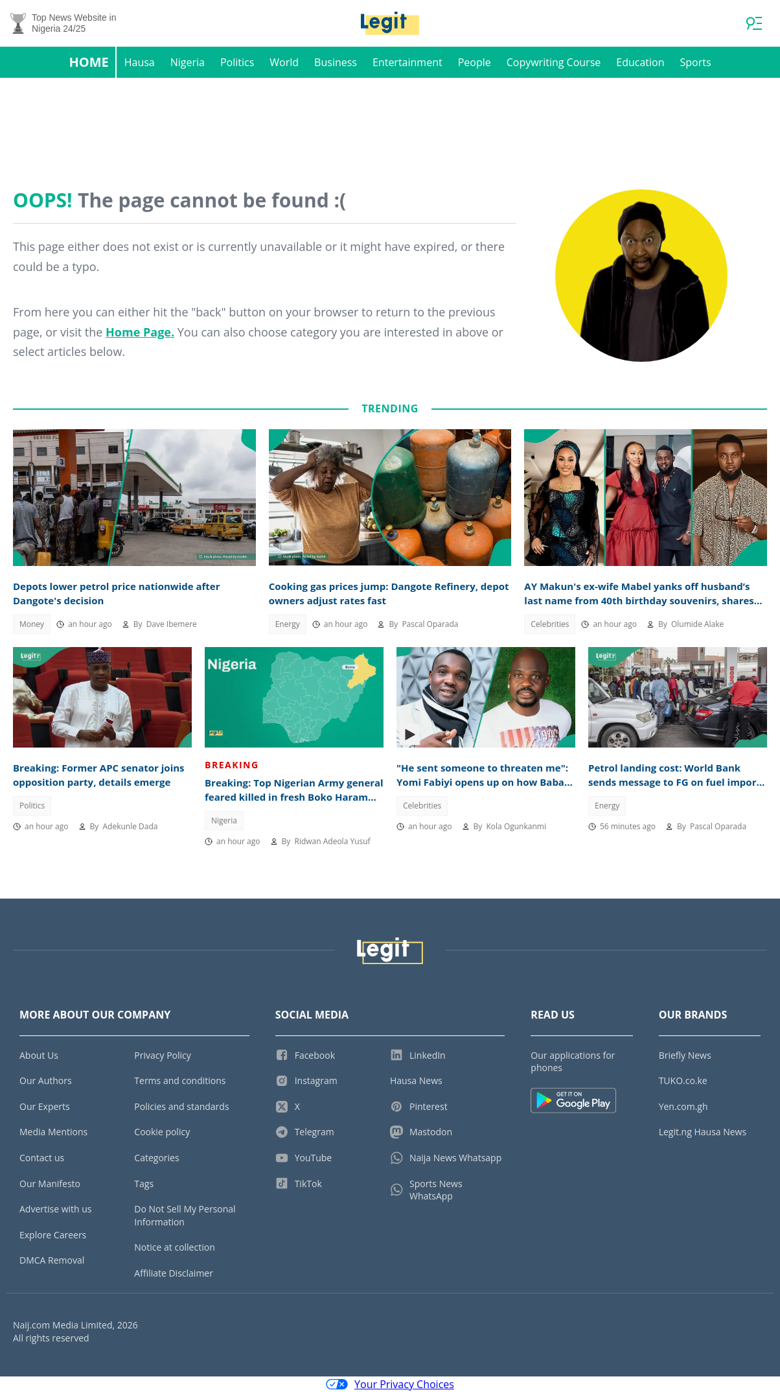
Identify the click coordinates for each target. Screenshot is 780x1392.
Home (88, 62)
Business (335, 62)
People (474, 62)
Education (640, 62)
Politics (237, 62)
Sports (695, 62)
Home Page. (140, 332)
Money (31, 624)
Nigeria (187, 62)
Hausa (139, 62)
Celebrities (550, 624)
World (284, 62)
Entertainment (407, 62)
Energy (287, 624)
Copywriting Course (554, 62)
